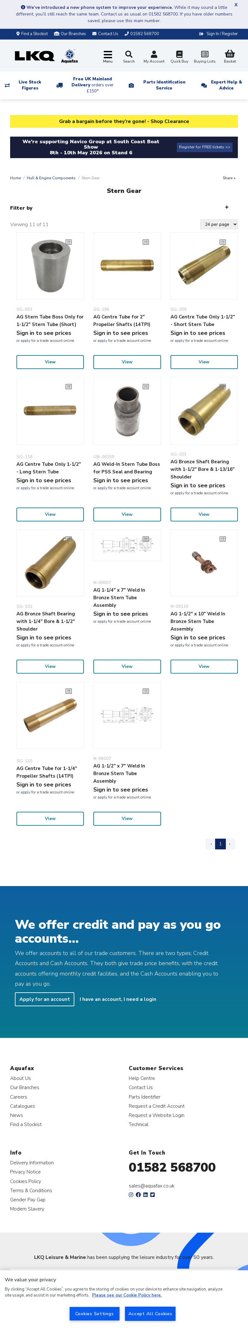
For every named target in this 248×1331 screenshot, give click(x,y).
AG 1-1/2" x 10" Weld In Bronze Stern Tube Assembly (197, 621)
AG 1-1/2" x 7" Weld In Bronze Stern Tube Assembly (119, 773)
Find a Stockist (32, 34)
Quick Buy (179, 58)
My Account (154, 58)
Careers (18, 1097)
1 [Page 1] (220, 844)
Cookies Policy (25, 1181)
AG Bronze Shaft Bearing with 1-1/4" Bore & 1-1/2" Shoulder (45, 621)
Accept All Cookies (150, 1313)
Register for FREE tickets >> (204, 147)
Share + (229, 178)
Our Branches (70, 34)
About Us (20, 1078)
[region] (124, 1300)
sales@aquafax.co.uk (152, 1185)
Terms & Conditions (31, 1190)
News (16, 1115)
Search (129, 57)
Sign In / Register (222, 34)
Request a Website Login (156, 1115)
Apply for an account (44, 999)
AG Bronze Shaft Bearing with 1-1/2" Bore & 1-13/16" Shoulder (202, 469)
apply (25, 340)
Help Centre (142, 1078)
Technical (138, 1124)
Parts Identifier (144, 1097)
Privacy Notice (25, 1171)
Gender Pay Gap (28, 1199)
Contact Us (141, 1087)
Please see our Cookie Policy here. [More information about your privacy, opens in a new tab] (127, 1295)
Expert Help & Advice (226, 85)
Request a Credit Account (157, 1106)
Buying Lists (204, 58)
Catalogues (22, 1106)
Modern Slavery (27, 1208)
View (50, 362)
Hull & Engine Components (51, 178)
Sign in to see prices (43, 333)
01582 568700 (172, 1167)
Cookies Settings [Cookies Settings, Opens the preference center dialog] (94, 1313)
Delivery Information (32, 1162)
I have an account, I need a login (118, 999)
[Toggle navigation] (108, 57)
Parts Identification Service (164, 85)
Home (15, 178)
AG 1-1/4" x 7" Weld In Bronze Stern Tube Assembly (119, 597)
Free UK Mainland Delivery (92, 85)
